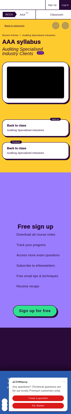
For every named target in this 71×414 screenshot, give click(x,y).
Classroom (56, 14)
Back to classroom (14, 25)
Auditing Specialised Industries (38, 35)
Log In (65, 5)
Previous (55, 25)
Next (65, 25)
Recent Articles (10, 35)
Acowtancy (16, 5)
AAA (24, 14)
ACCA (9, 14)
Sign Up (52, 5)
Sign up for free (35, 311)
